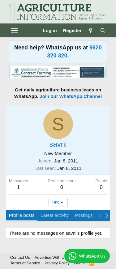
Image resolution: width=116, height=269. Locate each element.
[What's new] (91, 30)
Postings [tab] (84, 215)
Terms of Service (25, 263)
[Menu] (14, 30)
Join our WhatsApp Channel (71, 96)
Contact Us (20, 257)
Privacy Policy (57, 263)
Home (79, 263)
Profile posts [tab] (22, 215)
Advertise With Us (51, 257)
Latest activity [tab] (55, 215)
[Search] (103, 30)
